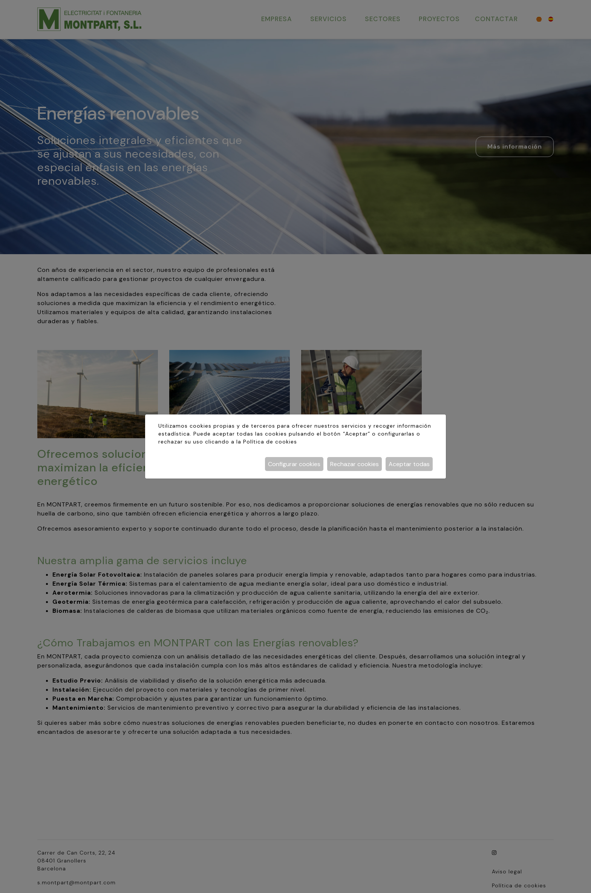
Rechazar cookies (354, 464)
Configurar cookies (294, 464)
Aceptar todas (409, 464)
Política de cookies (270, 441)
